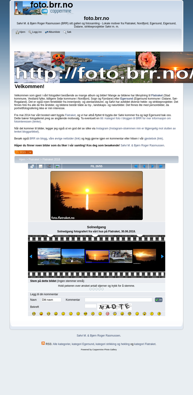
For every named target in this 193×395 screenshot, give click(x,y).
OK (158, 300)
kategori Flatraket (145, 344)
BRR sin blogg (38, 138)
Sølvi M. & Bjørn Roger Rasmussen (142, 145)
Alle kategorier (61, 344)
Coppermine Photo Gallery (104, 349)
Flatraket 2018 (51, 159)
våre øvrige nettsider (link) (65, 138)
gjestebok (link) (153, 138)
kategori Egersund (83, 344)
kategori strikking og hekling (113, 344)
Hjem (22, 159)
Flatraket (70, 115)
